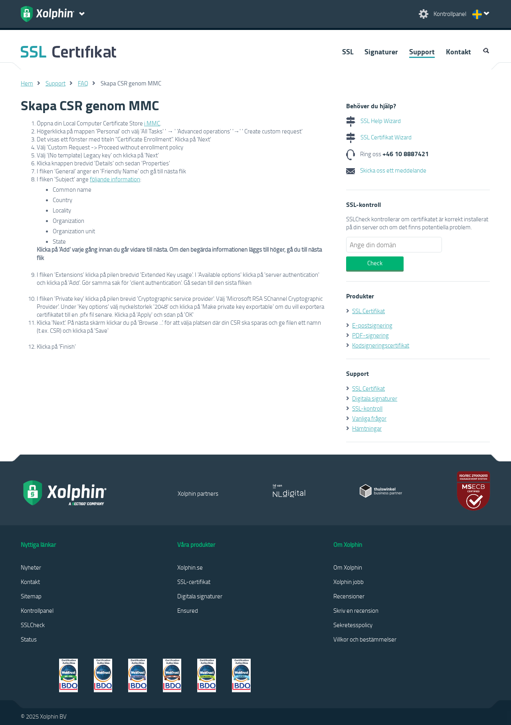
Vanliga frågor (369, 418)
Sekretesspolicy (352, 625)
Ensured (187, 610)
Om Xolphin (347, 567)
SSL (347, 51)
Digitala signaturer (374, 398)
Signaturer (381, 51)
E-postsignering (372, 325)
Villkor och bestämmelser (364, 639)
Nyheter (31, 567)
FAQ (83, 83)
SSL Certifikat (368, 311)
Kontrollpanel (37, 610)
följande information (115, 179)
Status (29, 639)
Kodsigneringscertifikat (380, 345)
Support (422, 51)
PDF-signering (370, 335)
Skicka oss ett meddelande (386, 170)
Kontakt (458, 51)
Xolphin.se (190, 567)
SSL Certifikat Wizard (379, 137)
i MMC (152, 123)
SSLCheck (33, 625)
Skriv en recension (355, 610)
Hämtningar (367, 428)
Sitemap (31, 596)
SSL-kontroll (367, 408)
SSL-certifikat (193, 582)
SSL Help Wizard (373, 121)
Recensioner (348, 596)
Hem (27, 83)
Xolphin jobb (348, 582)
